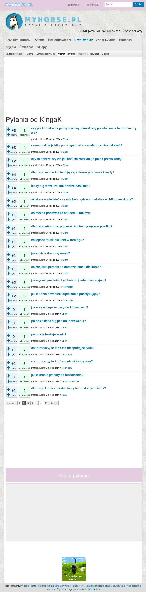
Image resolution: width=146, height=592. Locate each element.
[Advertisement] (73, 85)
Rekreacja (68, 287)
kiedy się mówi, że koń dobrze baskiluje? (60, 186)
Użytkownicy (83, 39)
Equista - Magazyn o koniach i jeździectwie (78, 589)
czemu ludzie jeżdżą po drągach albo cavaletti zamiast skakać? (76, 145)
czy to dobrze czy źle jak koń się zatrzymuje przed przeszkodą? (76, 159)
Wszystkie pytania (66, 54)
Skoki (66, 139)
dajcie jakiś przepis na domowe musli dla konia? (66, 267)
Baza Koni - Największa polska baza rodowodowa (98, 586)
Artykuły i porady (18, 39)
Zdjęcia (11, 47)
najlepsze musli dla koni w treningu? (57, 240)
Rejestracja (92, 4)
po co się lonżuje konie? (48, 334)
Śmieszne (26, 47)
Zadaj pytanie (106, 39)
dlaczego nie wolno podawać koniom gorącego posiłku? (72, 226)
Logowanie (73, 4)
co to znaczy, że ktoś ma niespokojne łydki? (62, 348)
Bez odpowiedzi (59, 39)
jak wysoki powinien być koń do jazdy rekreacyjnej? (68, 280)
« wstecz (11, 403)
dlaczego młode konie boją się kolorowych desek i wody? (72, 172)
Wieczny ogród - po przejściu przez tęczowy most (46, 586)
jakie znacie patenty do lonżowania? (57, 375)
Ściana (30, 54)
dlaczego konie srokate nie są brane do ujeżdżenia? (68, 388)
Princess (125, 39)
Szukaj (138, 4)
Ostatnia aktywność (46, 54)
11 (46, 403)
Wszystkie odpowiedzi (88, 54)
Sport (64, 314)
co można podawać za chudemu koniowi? (61, 213)
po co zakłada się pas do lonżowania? (58, 321)
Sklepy (42, 47)
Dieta (65, 219)
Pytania (39, 39)
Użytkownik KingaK (14, 54)
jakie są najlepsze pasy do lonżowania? (59, 307)
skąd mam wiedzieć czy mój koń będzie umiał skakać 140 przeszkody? (82, 199)
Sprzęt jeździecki (70, 381)
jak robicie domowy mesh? (50, 253)
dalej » (54, 403)
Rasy (64, 395)
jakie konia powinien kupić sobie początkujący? (65, 294)
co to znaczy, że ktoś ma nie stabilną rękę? (62, 361)
